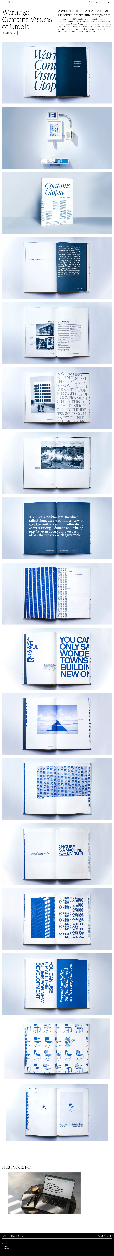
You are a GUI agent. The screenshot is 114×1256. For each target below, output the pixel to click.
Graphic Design (10, 33)
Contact (107, 2)
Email (100, 1236)
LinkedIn (108, 1236)
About (98, 2)
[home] (9, 2)
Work (90, 2)
